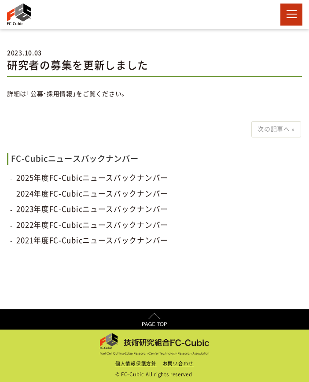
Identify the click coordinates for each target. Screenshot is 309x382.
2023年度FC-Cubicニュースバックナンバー (92, 209)
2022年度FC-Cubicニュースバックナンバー (92, 225)
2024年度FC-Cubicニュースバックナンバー (92, 193)
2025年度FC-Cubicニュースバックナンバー (92, 178)
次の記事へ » (276, 129)
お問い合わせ (178, 363)
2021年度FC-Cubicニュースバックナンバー (92, 240)
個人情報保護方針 (136, 363)
